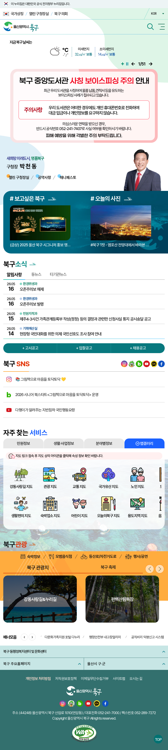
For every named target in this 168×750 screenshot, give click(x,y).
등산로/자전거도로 (98, 556)
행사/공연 (136, 556)
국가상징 (13, 13)
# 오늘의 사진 (111, 198)
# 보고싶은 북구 (33, 198)
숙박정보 (30, 556)
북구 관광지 (38, 567)
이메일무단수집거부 (94, 678)
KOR (153, 13)
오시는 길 (136, 678)
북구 (19, 544)
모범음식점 (60, 556)
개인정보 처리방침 (38, 678)
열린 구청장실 (39, 13)
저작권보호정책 (66, 678)
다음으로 (150, 64)
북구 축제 (108, 567)
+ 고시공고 (30, 348)
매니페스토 (68, 177)
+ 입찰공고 (84, 348)
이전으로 (133, 64)
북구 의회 (61, 13)
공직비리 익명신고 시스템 (147, 637)
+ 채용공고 (138, 348)
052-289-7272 (145, 713)
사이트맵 (119, 678)
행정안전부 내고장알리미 (105, 637)
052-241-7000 (108, 713)
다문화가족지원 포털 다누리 (62, 637)
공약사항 (44, 177)
